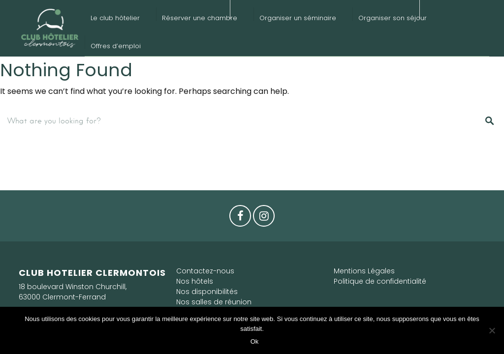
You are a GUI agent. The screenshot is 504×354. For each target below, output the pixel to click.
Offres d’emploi (116, 46)
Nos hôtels (194, 281)
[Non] (492, 330)
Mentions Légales (364, 271)
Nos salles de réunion (214, 302)
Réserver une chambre (199, 18)
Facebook (240, 218)
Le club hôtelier (115, 18)
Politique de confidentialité (380, 281)
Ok (255, 341)
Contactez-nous (205, 271)
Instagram (264, 218)
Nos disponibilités (207, 291)
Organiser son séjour (392, 18)
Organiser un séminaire (297, 18)
